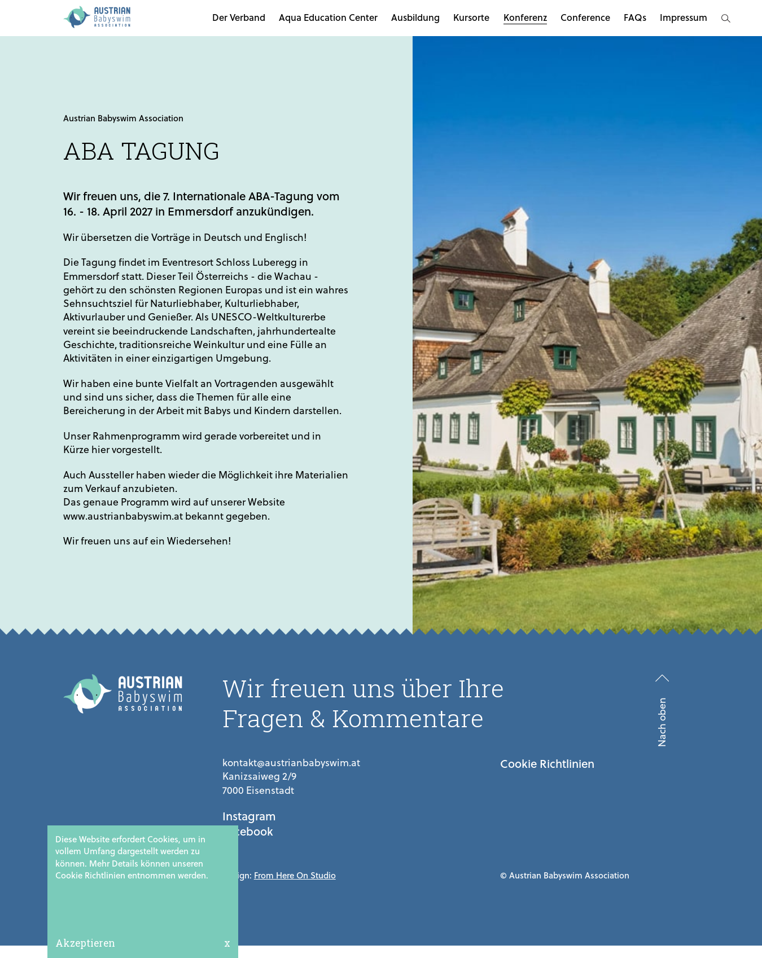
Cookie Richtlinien (547, 763)
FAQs (635, 17)
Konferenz (525, 17)
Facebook (247, 831)
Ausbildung (415, 17)
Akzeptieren (85, 943)
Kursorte (471, 17)
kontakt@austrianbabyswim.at (291, 762)
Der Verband (238, 17)
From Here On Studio (295, 875)
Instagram (249, 816)
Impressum (683, 17)
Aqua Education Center (328, 17)
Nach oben (662, 723)
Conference (585, 17)
